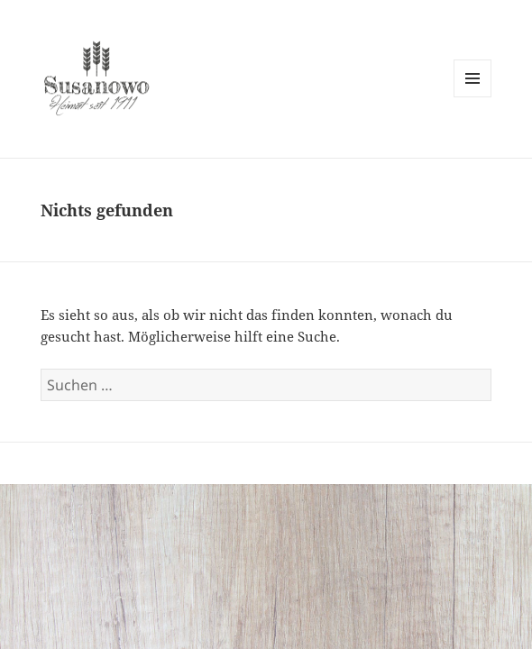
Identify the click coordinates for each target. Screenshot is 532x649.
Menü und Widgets (472, 96)
